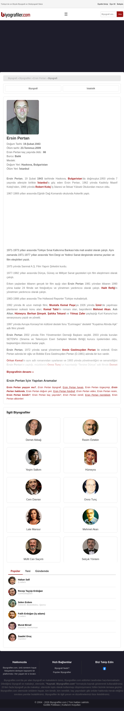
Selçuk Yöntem (90, 559)
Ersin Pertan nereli (73, 395)
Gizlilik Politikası (51, 705)
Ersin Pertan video (86, 391)
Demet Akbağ (33, 440)
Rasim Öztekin (90, 440)
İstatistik (91, 88)
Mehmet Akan (90, 529)
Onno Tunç (90, 499)
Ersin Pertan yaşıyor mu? (21, 387)
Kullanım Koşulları (71, 705)
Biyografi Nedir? (62, 668)
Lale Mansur (33, 529)
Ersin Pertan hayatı (73, 387)
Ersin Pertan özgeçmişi (97, 387)
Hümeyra (90, 469)
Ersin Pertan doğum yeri (39, 391)
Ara (120, 14)
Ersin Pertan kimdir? (19, 395)
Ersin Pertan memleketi (97, 395)
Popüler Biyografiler (62, 672)
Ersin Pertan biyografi (49, 387)
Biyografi (33, 88)
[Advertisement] (62, 46)
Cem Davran (33, 499)
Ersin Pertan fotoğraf (64, 391)
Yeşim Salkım (33, 469)
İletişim (120, 4)
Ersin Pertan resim (107, 391)
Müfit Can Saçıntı (33, 559)
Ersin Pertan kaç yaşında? (46, 395)
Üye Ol (112, 4)
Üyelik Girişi (103, 4)
